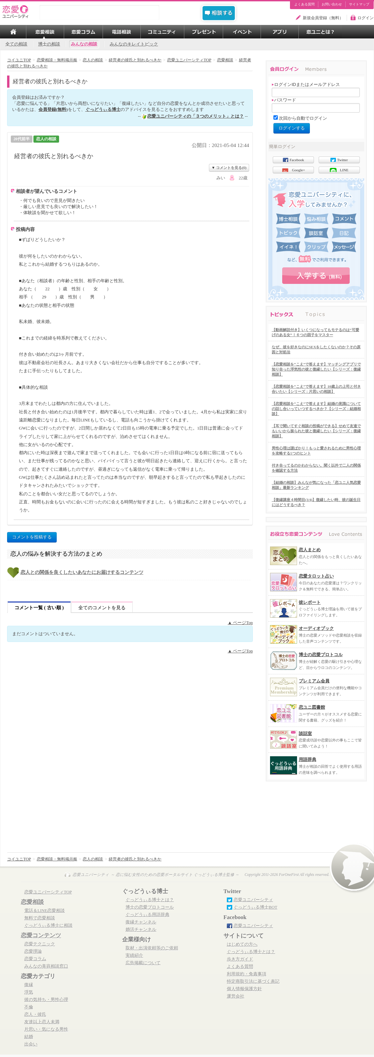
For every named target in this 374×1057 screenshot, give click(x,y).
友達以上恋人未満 (41, 1022)
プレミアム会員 (314, 680)
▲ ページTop (240, 622)
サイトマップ (359, 4)
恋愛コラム (35, 959)
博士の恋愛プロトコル (321, 654)
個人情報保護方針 (244, 989)
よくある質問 (304, 4)
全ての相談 (16, 44)
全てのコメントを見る (102, 607)
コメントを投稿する (32, 536)
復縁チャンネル (141, 922)
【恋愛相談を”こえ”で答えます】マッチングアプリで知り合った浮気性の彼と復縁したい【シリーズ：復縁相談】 (316, 369)
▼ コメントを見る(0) (229, 168)
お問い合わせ (332, 4)
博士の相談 (49, 44)
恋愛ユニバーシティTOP (48, 892)
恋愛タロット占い (316, 576)
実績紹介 (134, 955)
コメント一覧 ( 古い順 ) (39, 607)
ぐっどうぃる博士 (103, 109)
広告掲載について (143, 963)
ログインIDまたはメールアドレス (306, 84)
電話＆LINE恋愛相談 (44, 910)
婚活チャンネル (141, 929)
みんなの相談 (84, 44)
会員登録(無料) (53, 109)
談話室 (305, 733)
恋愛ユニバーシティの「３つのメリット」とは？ (195, 116)
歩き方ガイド (240, 959)
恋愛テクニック (39, 944)
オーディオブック (316, 628)
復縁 (28, 984)
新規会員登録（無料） (323, 18)
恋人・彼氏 (35, 1014)
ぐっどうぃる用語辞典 (147, 914)
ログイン (365, 18)
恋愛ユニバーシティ (253, 900)
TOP (13, 31)
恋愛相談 (32, 902)
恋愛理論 (33, 951)
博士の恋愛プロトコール (150, 907)
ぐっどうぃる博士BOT (255, 907)
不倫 (28, 1007)
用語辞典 (307, 759)
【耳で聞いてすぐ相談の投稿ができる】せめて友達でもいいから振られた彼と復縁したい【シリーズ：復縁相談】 (316, 431)
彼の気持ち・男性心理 (46, 999)
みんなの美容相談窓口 (46, 966)
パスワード (284, 99)
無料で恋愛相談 (39, 918)
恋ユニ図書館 (312, 707)
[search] (99, 12)
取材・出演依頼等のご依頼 (152, 948)
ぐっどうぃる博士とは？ (150, 900)
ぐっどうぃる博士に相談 (48, 925)
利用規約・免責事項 (246, 974)
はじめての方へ (242, 944)
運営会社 (235, 996)
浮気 (28, 992)
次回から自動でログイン (303, 118)
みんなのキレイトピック (134, 44)
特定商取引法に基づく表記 (253, 981)
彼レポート (310, 602)
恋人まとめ (310, 549)
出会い (30, 1044)
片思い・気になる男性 (46, 1029)
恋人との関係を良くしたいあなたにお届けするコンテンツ (82, 572)
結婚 (28, 1036)
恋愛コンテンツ (41, 935)
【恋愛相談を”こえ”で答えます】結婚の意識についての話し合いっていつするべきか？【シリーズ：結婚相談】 (316, 409)
